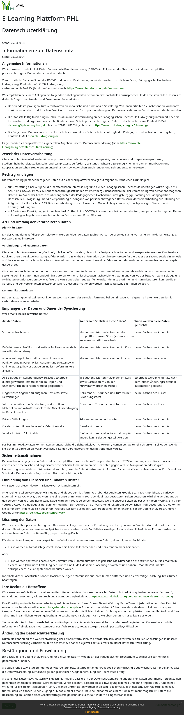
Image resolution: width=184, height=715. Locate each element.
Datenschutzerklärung (109, 707)
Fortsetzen (92, 711)
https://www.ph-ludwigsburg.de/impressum (95, 88)
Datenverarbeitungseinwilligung (80, 707)
